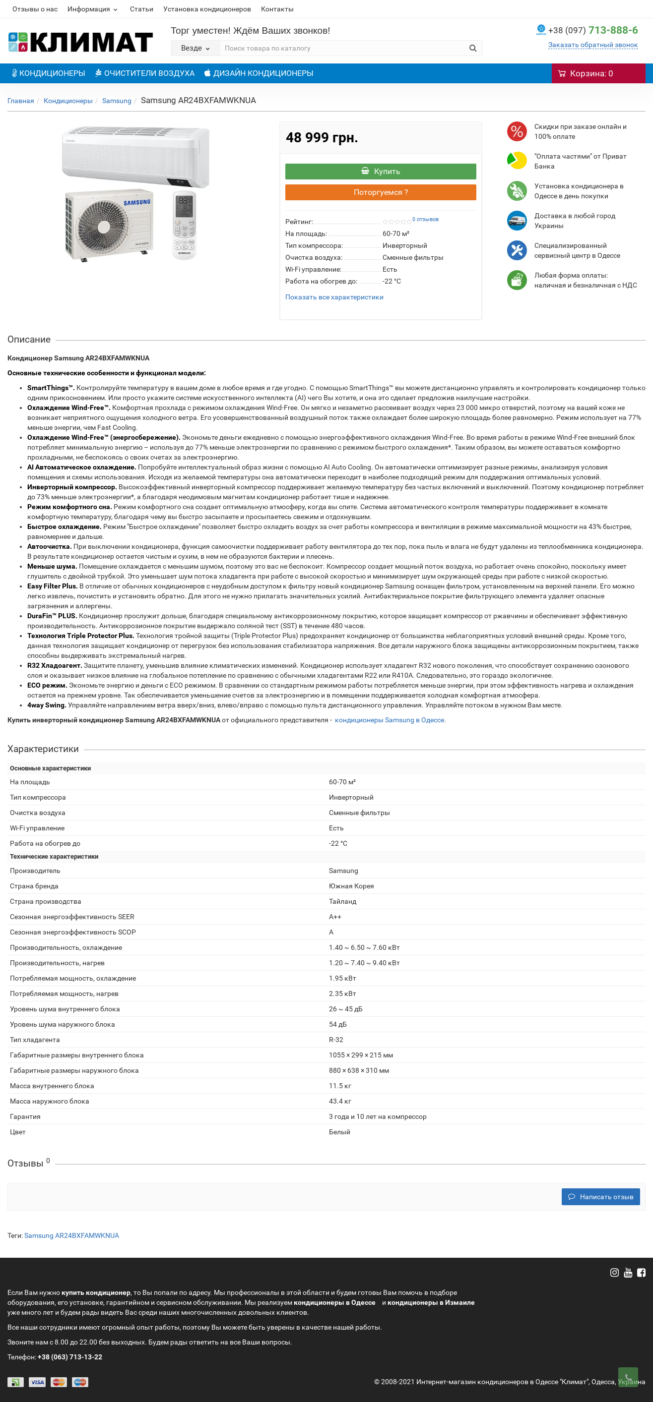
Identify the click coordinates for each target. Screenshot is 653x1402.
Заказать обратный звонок (593, 45)
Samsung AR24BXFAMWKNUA (71, 1235)
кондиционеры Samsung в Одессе (389, 720)
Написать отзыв (601, 1197)
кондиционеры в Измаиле (431, 1302)
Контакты (277, 9)
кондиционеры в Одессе (335, 1302)
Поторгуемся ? (381, 192)
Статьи (141, 9)
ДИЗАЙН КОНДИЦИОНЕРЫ (259, 73)
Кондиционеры (68, 101)
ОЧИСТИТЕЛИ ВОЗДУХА (145, 73)
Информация (93, 9)
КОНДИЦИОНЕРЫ (48, 73)
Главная (20, 101)
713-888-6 (593, 30)
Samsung (116, 101)
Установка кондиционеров (207, 9)
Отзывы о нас (35, 9)
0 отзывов (425, 219)
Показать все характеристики (334, 297)
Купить (380, 171)
